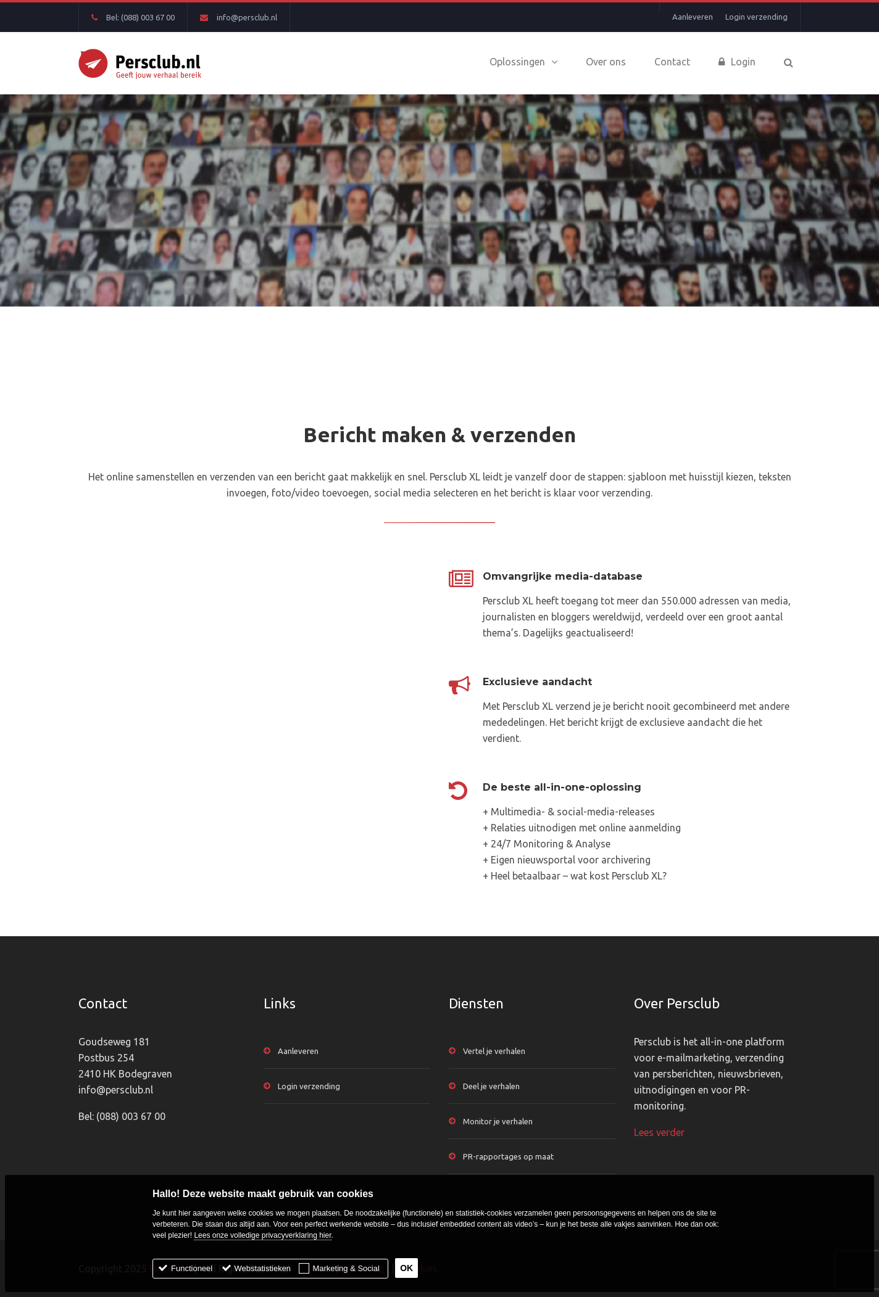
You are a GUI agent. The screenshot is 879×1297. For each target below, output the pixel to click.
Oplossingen (517, 61)
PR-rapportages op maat (508, 1156)
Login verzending (756, 16)
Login (737, 61)
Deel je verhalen (491, 1086)
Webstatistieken (263, 1268)
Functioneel (191, 1268)
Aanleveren (692, 16)
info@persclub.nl (247, 17)
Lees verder (659, 1132)
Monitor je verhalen (498, 1121)
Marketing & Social (345, 1268)
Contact (672, 61)
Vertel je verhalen (494, 1051)
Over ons (606, 61)
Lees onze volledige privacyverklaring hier (262, 1235)
